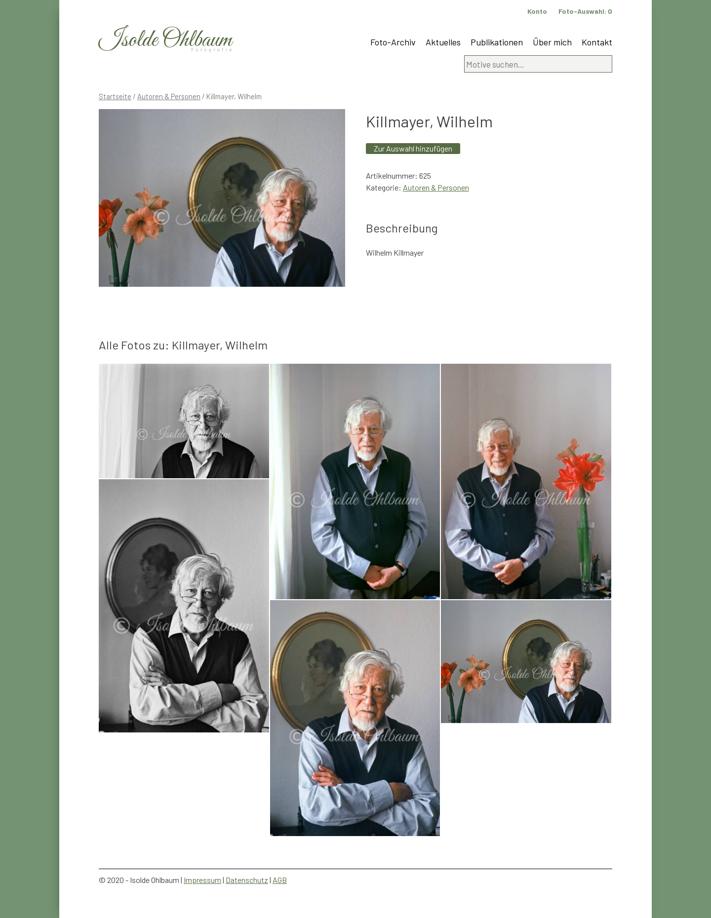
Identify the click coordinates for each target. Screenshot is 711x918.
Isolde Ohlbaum (165, 40)
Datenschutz (247, 879)
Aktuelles (443, 42)
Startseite (115, 96)
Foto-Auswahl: (585, 11)
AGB (280, 879)
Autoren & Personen (168, 96)
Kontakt (597, 42)
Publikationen (497, 42)
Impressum (202, 879)
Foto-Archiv (393, 42)
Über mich (552, 42)
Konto (537, 11)
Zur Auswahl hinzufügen (413, 148)
